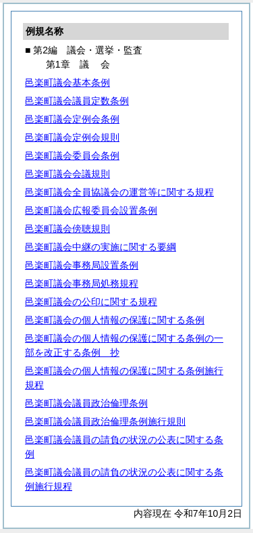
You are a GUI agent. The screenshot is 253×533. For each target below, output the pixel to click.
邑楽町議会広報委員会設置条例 (91, 210)
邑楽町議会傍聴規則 (67, 228)
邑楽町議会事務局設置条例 (81, 265)
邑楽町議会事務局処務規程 (81, 283)
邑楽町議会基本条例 (67, 82)
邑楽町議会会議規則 (67, 173)
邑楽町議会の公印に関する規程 (91, 301)
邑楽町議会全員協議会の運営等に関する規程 (119, 192)
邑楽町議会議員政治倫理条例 (86, 403)
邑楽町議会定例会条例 (72, 119)
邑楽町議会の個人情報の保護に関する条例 (114, 320)
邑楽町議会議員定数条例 (77, 100)
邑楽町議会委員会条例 (72, 155)
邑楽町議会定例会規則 (72, 137)
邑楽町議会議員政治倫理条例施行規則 (105, 421)
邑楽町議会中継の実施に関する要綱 (100, 246)
